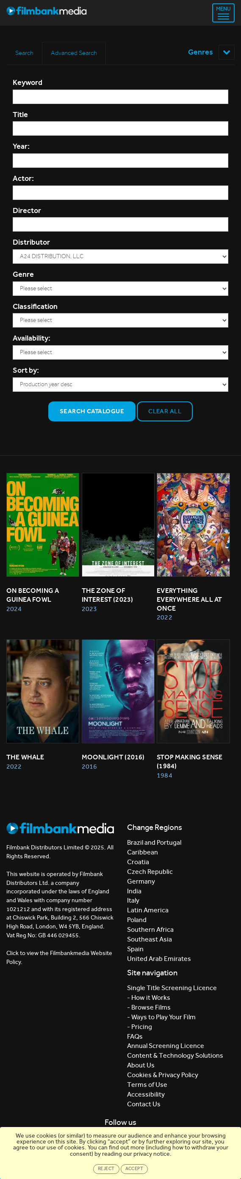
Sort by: (26, 370)
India (134, 891)
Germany (141, 881)
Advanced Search (74, 53)
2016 (89, 766)
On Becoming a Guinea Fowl (33, 595)
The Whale (25, 757)
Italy (133, 900)
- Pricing (139, 1027)
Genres (211, 52)
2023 (89, 609)
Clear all (164, 411)
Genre (23, 274)
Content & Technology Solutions (175, 1055)
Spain (135, 949)
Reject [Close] (106, 1168)
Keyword (27, 82)
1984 (164, 775)
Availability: (31, 338)
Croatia (138, 862)
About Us (141, 1065)
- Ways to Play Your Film (161, 1017)
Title (20, 114)
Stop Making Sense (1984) (190, 761)
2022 (164, 617)
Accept (134, 1168)
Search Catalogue (92, 411)
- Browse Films (149, 1007)
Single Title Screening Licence (172, 988)
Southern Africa (150, 929)
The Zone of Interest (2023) (107, 595)
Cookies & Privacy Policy (162, 1075)
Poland (137, 920)
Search (24, 53)
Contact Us (144, 1104)
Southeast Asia (149, 939)
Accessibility (146, 1094)
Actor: (23, 178)
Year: (21, 146)
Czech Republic (150, 872)
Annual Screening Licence (165, 1046)
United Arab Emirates (159, 959)
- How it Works (148, 997)
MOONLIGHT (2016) (113, 757)
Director (27, 210)
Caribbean (142, 852)
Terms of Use (147, 1085)
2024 (14, 609)
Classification (35, 306)
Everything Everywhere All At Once (190, 599)
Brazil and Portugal (154, 842)
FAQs (135, 1036)
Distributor (31, 242)
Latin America (148, 910)
